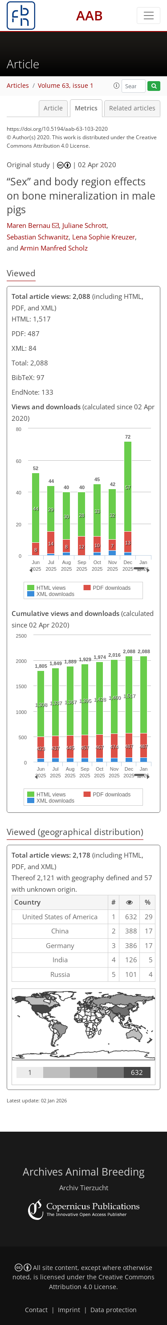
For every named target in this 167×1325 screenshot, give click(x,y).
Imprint (69, 1310)
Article (53, 108)
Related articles (132, 108)
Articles (18, 86)
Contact (36, 1310)
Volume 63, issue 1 (66, 86)
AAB (89, 15)
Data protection (113, 1310)
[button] (117, 86)
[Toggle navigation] (148, 15)
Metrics (86, 108)
